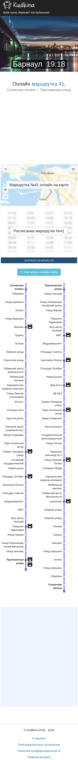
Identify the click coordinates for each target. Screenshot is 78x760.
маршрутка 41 (48, 84)
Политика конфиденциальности (39, 751)
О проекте (39, 738)
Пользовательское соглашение (39, 744)
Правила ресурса (39, 757)
